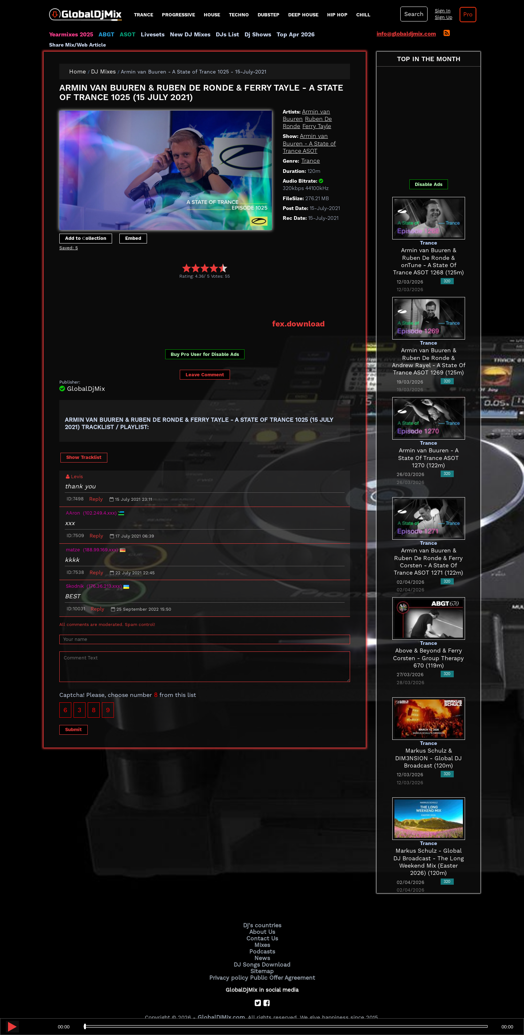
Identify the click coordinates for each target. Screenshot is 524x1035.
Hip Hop (337, 14)
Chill (363, 14)
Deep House (303, 14)
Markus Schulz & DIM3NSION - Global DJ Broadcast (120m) (428, 749)
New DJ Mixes (185, 34)
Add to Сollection (85, 228)
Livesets (149, 34)
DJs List (221, 34)
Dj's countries (262, 915)
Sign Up (441, 17)
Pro (465, 14)
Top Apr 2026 (285, 34)
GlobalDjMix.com (221, 1004)
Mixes (262, 934)
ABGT (104, 34)
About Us (262, 922)
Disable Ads (428, 175)
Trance (143, 14)
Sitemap (262, 959)
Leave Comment (205, 364)
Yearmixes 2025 (70, 34)
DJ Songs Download (262, 952)
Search (413, 14)
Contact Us (262, 928)
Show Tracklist (84, 447)
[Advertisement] (191, 289)
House (212, 14)
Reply (96, 489)
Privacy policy (230, 965)
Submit (73, 719)
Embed (133, 228)
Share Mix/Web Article (337, 34)
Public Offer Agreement (281, 965)
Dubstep (268, 14)
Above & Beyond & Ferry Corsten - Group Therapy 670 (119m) (429, 648)
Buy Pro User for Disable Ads (205, 344)
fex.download (300, 314)
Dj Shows (249, 34)
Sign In (440, 10)
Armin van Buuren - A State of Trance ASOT (308, 134)
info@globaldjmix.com (406, 34)
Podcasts (262, 940)
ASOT (125, 34)
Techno (239, 14)
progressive (178, 14)
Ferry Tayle (315, 117)
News (262, 946)
